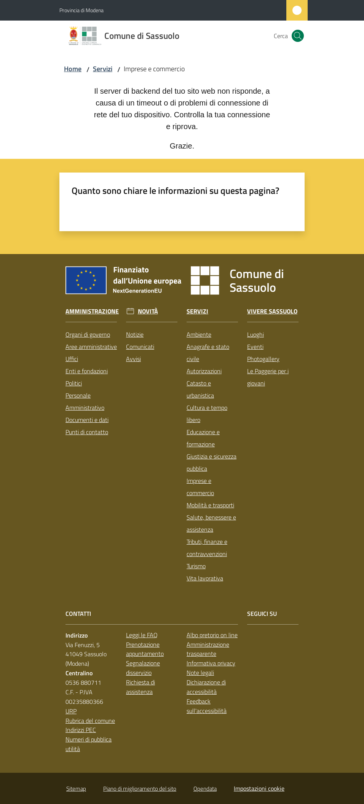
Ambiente (199, 334)
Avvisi (133, 358)
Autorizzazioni (204, 371)
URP (71, 711)
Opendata (205, 788)
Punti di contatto (86, 431)
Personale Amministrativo (84, 401)
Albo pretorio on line (212, 634)
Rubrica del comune (90, 720)
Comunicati (140, 346)
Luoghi (255, 334)
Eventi (255, 346)
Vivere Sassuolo (272, 311)
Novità (148, 311)
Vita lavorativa (205, 578)
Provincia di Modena (81, 10)
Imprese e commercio (200, 486)
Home (72, 69)
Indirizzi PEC (80, 729)
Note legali (200, 672)
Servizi (102, 69)
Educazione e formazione (203, 438)
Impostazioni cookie (259, 788)
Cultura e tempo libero (207, 413)
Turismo (196, 566)
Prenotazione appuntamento (145, 649)
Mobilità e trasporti (210, 505)
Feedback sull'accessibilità (207, 706)
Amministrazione (92, 311)
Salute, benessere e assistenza (211, 523)
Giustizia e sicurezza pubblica (211, 462)
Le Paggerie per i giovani (268, 377)
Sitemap (76, 788)
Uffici (71, 358)
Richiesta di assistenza (140, 687)
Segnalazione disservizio (143, 668)
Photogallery (263, 358)
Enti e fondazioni (86, 371)
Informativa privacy (211, 663)
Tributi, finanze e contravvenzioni (207, 547)
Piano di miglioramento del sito (139, 788)
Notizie (135, 334)
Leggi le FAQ (142, 634)
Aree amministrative (91, 346)
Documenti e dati (87, 419)
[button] (298, 36)
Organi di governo (87, 334)
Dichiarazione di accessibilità (206, 687)
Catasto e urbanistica (200, 389)
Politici (73, 383)
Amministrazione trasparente (208, 649)
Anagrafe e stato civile (208, 352)
